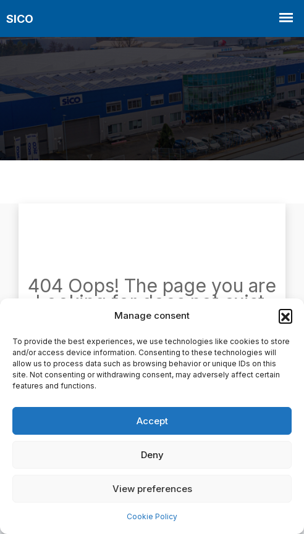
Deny (152, 455)
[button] (285, 316)
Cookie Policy (152, 516)
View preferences (152, 489)
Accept (152, 421)
